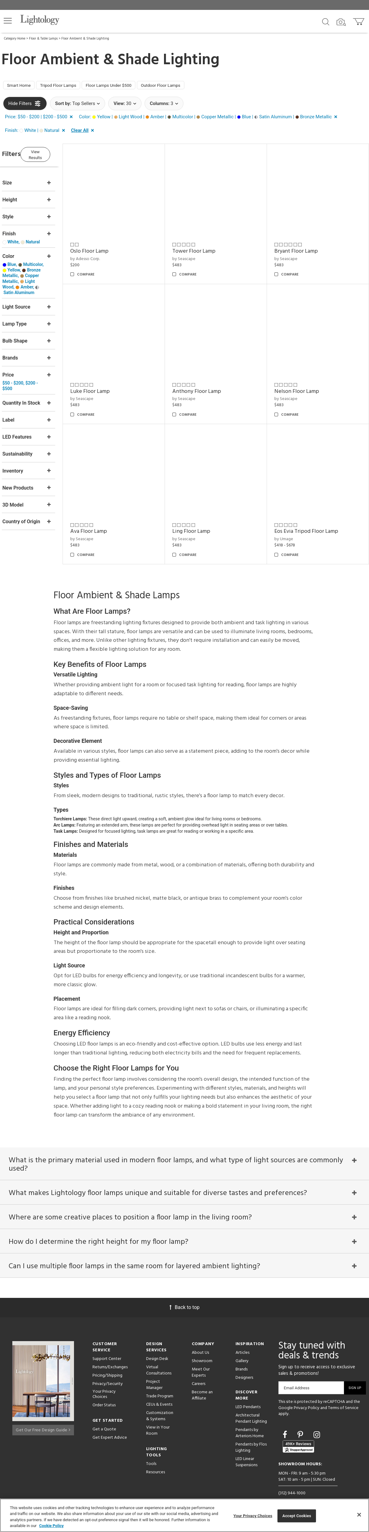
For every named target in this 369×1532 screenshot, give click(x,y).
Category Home (14, 38)
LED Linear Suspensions (246, 1454)
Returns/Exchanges (110, 1359)
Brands (242, 1361)
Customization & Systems (159, 1408)
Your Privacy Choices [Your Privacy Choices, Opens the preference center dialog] (252, 1515)
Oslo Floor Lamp (107, 246)
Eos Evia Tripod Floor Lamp (312, 515)
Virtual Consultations (158, 1362)
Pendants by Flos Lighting (251, 1439)
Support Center (106, 1351)
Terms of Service (343, 1400)
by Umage (289, 523)
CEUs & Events (159, 1396)
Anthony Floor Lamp (208, 381)
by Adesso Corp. (102, 254)
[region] (184, 1515)
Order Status (104, 1397)
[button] (7, 20)
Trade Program (159, 1388)
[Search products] (325, 21)
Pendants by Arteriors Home (250, 1425)
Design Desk (157, 1351)
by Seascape (195, 254)
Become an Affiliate (202, 1387)
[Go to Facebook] (285, 1427)
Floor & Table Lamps (43, 38)
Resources (155, 1464)
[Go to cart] (359, 20)
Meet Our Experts (201, 1364)
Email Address (297, 1380)
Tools (151, 1456)
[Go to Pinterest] (301, 1427)
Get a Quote (104, 1421)
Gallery (242, 1353)
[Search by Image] (341, 22)
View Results (54, 155)
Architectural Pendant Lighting (251, 1410)
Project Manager (154, 1377)
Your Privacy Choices (104, 1387)
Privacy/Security (107, 1376)
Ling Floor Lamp (203, 515)
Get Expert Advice (109, 1429)
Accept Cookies (296, 1515)
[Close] (359, 1514)
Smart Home (21, 86)
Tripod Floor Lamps (67, 86)
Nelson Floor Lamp (302, 381)
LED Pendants (248, 1399)
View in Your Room (158, 1422)
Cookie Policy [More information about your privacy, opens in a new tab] (51, 1525)
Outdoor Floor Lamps (182, 86)
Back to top (184, 1300)
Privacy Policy (306, 1400)
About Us (200, 1345)
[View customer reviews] (298, 1439)
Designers (244, 1370)
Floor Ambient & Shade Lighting (85, 38)
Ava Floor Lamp (106, 515)
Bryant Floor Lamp (302, 246)
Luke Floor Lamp (107, 381)
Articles (242, 1345)
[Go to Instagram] (316, 1427)
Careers (198, 1376)
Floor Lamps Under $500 (123, 86)
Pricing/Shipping (107, 1367)
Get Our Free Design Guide (43, 1420)
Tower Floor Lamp (205, 246)
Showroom (202, 1353)
